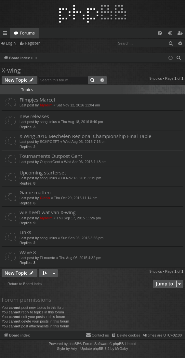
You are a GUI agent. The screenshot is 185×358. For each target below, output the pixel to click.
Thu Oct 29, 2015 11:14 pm (76, 198)
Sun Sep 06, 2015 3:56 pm (82, 238)
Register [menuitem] (181, 34)
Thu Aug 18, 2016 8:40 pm (82, 122)
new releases (34, 116)
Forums (27, 33)
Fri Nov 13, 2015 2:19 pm (81, 178)
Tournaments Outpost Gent (51, 156)
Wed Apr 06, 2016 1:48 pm (85, 162)
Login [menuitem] (171, 34)
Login (11, 43)
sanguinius (48, 122)
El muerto (47, 258)
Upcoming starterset (43, 172)
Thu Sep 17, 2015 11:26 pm (79, 218)
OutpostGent (50, 162)
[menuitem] (160, 33)
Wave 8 (28, 252)
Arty (74, 349)
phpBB (74, 344)
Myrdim (46, 105)
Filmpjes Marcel (37, 99)
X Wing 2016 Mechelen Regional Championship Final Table (86, 136)
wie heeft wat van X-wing (47, 212)
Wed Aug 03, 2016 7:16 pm (85, 142)
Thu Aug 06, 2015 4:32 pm (80, 258)
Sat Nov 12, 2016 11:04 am (78, 105)
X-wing (11, 70)
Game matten (35, 192)
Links (25, 232)
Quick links (6, 34)
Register (32, 43)
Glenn (45, 198)
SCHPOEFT (49, 142)
